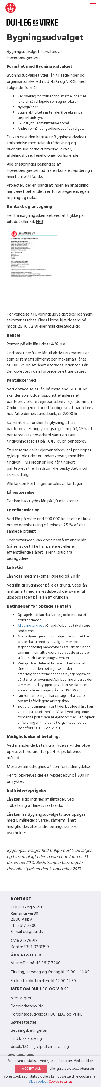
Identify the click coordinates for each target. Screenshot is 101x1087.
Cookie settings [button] (60, 1082)
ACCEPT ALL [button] (31, 1069)
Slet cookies (38, 1082)
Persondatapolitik (27, 1006)
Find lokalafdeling (26, 1038)
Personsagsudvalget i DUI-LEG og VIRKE (46, 1014)
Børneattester (23, 1022)
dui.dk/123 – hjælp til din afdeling (40, 1046)
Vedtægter (21, 998)
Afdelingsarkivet (31, 626)
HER (39, 221)
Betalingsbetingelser (29, 1030)
